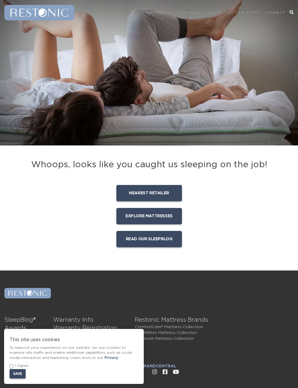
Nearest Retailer (149, 193)
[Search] (292, 13)
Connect (275, 13)
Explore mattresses (149, 216)
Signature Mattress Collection (164, 339)
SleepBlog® (218, 13)
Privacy (111, 357)
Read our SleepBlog (149, 239)
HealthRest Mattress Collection (166, 333)
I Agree (19, 366)
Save (17, 373)
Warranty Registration (85, 328)
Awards (15, 328)
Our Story (247, 13)
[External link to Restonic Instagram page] (154, 372)
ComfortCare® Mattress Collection (169, 327)
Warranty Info (73, 320)
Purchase (189, 13)
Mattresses (160, 13)
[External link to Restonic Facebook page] (165, 372)
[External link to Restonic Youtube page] (176, 372)
